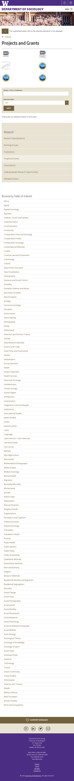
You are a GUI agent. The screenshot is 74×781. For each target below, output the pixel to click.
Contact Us (37, 771)
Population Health (12, 534)
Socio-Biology (10, 634)
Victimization (9, 680)
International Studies (13, 413)
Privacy (37, 764)
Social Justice (9, 605)
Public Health (9, 542)
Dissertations (9, 165)
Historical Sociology (12, 380)
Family (6, 326)
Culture (7, 263)
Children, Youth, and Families (16, 217)
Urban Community (12, 671)
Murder (7, 492)
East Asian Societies (12, 292)
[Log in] (65, 3)
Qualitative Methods (12, 559)
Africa (6, 201)
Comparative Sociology (14, 242)
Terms (37, 766)
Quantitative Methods (13, 563)
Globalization (9, 359)
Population (8, 530)
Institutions (9, 409)
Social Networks (11, 617)
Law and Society (10, 442)
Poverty (7, 538)
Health (7, 367)
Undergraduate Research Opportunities (21, 172)
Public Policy (9, 551)
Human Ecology (10, 388)
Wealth (7, 688)
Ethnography (9, 322)
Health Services (10, 376)
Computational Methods (14, 247)
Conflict (7, 251)
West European (10, 696)
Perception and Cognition (15, 517)
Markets (7, 451)
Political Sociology (11, 526)
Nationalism (9, 501)
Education (8, 309)
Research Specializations (14, 138)
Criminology (9, 259)
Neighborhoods (11, 509)
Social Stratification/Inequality (16, 626)
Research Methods (12, 576)
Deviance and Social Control (16, 280)
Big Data (7, 213)
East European (10, 297)
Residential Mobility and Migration (18, 580)
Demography (9, 276)
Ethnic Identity (10, 317)
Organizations (10, 513)
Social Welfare (10, 630)
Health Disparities (11, 372)
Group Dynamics (11, 363)
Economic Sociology (12, 305)
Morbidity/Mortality (12, 484)
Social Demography (12, 601)
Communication (10, 226)
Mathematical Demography (15, 463)
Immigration (9, 397)
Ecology (7, 301)
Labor (6, 430)
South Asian (9, 651)
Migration (8, 480)
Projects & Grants (11, 158)
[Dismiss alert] (5, 31)
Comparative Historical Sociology (18, 234)
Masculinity (9, 459)
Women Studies (10, 701)
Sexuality (8, 588)
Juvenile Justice (10, 426)
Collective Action (11, 222)
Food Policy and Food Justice (16, 351)
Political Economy (11, 521)
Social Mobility (10, 609)
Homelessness (10, 384)
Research (8, 37)
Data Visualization (11, 272)
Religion (7, 571)
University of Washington (33, 776)
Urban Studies (10, 676)
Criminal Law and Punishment (16, 255)
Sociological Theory (12, 638)
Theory (7, 667)
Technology (9, 663)
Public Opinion (10, 546)
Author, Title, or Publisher (13, 90)
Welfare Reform (10, 692)
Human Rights (10, 392)
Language (8, 434)
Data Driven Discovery (13, 268)
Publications (9, 152)
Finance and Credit (12, 347)
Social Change (10, 592)
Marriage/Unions (11, 455)
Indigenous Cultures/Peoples (16, 405)
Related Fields (9, 99)
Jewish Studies (10, 417)
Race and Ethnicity (11, 567)
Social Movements (11, 613)
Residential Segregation (14, 584)
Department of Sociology (23, 9)
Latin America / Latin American (17, 438)
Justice (6, 421)
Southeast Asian (11, 655)
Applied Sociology (11, 209)
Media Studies (10, 467)
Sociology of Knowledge (14, 642)
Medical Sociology (11, 472)
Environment (9, 313)
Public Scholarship (12, 555)
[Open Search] (71, 3)
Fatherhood (9, 330)
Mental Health (10, 476)
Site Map (37, 769)
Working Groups (11, 145)
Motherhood (9, 488)
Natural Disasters (11, 505)
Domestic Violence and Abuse (16, 288)
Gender (7, 355)
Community (9, 230)
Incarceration (9, 401)
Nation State (9, 497)
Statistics (8, 659)
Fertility (7, 338)
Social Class (9, 596)
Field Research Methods (14, 342)
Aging (6, 205)
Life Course (9, 447)
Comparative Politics (12, 238)
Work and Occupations (13, 705)
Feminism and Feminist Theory (17, 334)
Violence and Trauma (13, 684)
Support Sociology (37, 720)
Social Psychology (11, 621)
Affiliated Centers (11, 179)
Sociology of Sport (12, 646)
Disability (8, 284)
